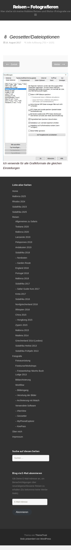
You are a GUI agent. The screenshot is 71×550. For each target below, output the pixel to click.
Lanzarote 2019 (22, 237)
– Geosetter (21, 416)
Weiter (60, 64)
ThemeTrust (41, 535)
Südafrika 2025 (19, 212)
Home (15, 191)
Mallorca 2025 (19, 196)
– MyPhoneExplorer (24, 421)
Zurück (11, 64)
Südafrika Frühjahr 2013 (26, 351)
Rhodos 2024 (18, 201)
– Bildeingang (21, 390)
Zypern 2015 (21, 325)
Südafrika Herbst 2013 (26, 345)
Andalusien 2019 (23, 247)
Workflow (19, 385)
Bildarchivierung (23, 380)
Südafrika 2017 (22, 283)
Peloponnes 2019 (23, 242)
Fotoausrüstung (22, 360)
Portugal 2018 (22, 273)
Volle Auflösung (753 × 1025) (40, 42)
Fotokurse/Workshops (25, 366)
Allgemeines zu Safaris (26, 221)
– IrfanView (20, 411)
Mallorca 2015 (22, 330)
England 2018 (22, 268)
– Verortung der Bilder (25, 395)
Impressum (17, 437)
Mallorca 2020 (22, 232)
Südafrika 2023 (19, 207)
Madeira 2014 (22, 335)
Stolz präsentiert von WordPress (35, 539)
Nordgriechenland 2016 (26, 304)
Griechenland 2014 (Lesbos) (29, 340)
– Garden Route (23, 263)
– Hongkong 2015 (23, 320)
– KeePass (20, 426)
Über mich (17, 431)
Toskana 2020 (22, 226)
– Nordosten (21, 258)
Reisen (15, 217)
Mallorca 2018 (22, 278)
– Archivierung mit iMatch (27, 400)
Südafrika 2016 (22, 299)
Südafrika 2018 (22, 252)
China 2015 (20, 315)
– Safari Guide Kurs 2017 (27, 289)
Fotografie (17, 356)
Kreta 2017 (20, 294)
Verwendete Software (25, 405)
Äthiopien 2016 (22, 309)
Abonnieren (22, 512)
